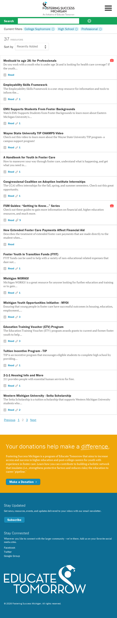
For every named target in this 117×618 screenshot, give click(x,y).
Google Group (12, 556)
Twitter (8, 552)
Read (10, 75)
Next (33, 420)
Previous (9, 420)
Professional (90, 29)
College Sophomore (37, 29)
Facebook (9, 547)
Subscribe (14, 520)
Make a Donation (23, 482)
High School (66, 29)
